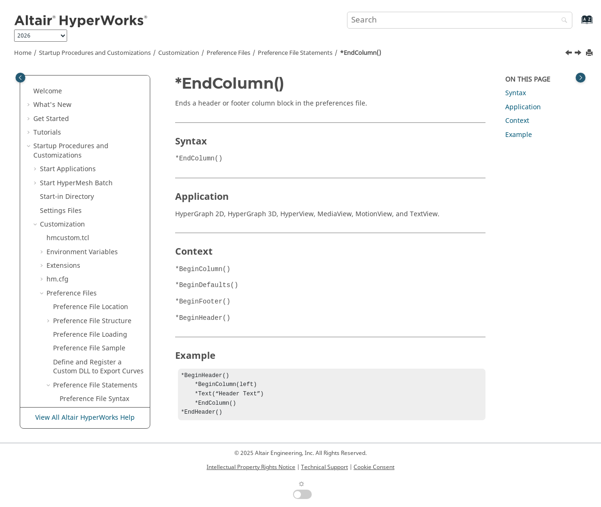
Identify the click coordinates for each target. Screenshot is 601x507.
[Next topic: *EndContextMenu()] (579, 54)
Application (523, 107)
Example (518, 135)
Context (517, 121)
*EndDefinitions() (87, 236)
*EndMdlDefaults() (89, 378)
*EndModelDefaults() (93, 406)
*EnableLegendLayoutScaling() (102, 116)
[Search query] (459, 20)
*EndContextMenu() (91, 208)
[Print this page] (590, 53)
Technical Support (324, 467)
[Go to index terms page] (576, 24)
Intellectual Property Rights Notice (251, 467)
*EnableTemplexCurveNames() (99, 139)
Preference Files (228, 53)
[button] (56, 84)
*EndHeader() (82, 328)
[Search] (562, 21)
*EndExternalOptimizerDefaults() (102, 254)
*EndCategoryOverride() (98, 181)
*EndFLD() (76, 286)
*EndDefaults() (83, 222)
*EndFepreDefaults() (92, 273)
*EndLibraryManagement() (101, 360)
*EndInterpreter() (88, 342)
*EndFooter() (80, 300)
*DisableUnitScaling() (94, 84)
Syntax (515, 93)
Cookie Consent (374, 467)
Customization (178, 53)
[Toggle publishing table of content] (20, 78)
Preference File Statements (295, 53)
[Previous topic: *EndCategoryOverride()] (569, 54)
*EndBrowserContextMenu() (102, 162)
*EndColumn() (360, 53)
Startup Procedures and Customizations (95, 53)
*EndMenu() (79, 392)
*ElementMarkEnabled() (98, 98)
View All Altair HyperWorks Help (85, 418)
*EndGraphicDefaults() (96, 314)
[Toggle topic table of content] (581, 78)
